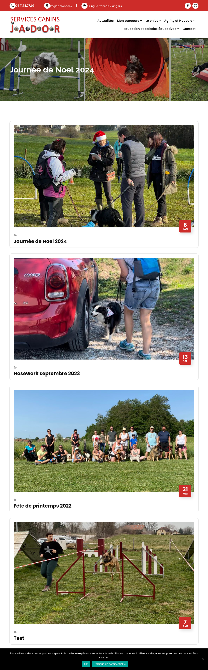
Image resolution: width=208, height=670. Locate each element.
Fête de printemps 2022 (43, 505)
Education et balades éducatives (150, 29)
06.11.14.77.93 (22, 6)
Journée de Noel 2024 (40, 241)
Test (19, 638)
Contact (189, 29)
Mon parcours (128, 21)
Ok (86, 664)
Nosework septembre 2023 (47, 373)
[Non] (203, 659)
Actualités (105, 21)
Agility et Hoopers (178, 21)
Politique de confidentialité (110, 664)
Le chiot (152, 21)
